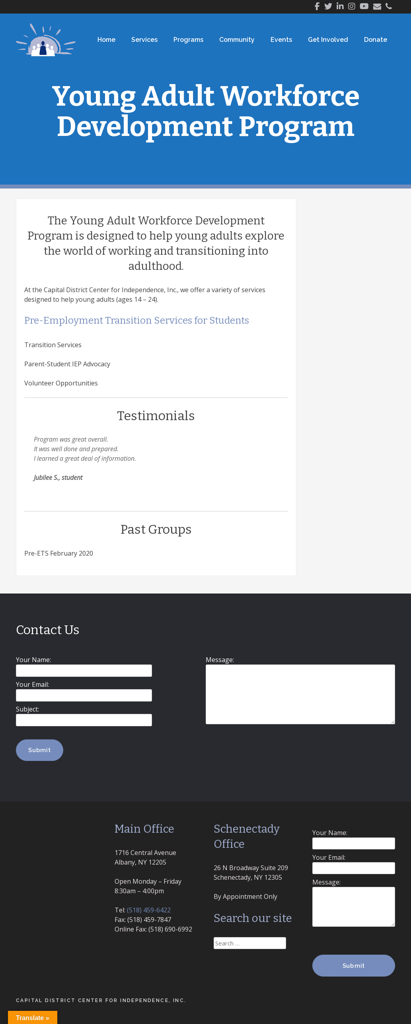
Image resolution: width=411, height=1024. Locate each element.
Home (106, 39)
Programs (188, 39)
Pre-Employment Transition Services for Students (136, 320)
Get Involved (328, 39)
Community (237, 39)
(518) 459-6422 (149, 910)
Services (144, 39)
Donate (375, 39)
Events (281, 39)
